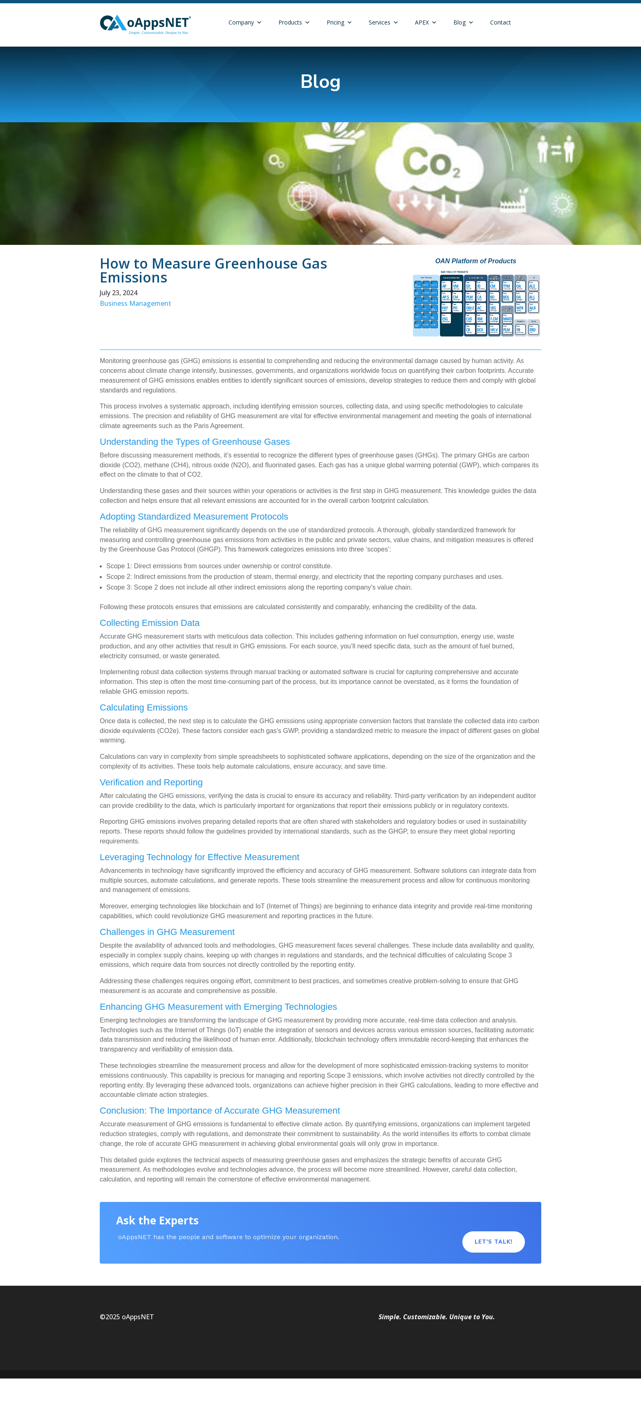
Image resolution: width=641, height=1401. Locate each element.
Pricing (339, 22)
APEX (426, 22)
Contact (500, 22)
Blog (463, 22)
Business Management (135, 303)
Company (245, 22)
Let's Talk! (494, 1242)
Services (384, 22)
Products (294, 22)
